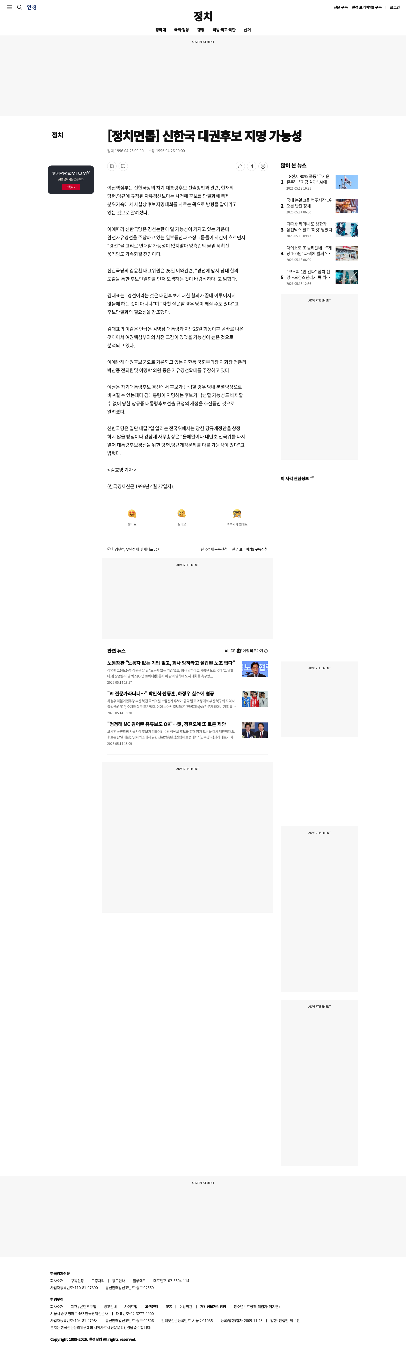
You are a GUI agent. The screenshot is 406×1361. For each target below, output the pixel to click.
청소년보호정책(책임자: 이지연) (257, 1306)
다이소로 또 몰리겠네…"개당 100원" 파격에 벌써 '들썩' (309, 253)
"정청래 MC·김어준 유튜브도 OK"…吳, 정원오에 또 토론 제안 (166, 724)
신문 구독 (341, 7)
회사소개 (56, 1280)
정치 (202, 16)
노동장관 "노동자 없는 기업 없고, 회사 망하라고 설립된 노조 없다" (171, 662)
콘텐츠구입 (88, 1306)
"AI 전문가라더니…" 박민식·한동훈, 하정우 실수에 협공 (160, 693)
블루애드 (139, 1280)
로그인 (395, 7)
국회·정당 (181, 29)
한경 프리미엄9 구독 (367, 7)
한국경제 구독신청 (214, 549)
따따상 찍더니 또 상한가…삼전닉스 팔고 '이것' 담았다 (309, 227)
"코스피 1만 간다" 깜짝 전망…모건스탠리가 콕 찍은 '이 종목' (308, 277)
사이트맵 (130, 1306)
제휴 (74, 1306)
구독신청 (77, 1280)
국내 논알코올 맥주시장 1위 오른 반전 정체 (309, 203)
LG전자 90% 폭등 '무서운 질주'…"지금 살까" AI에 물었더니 (309, 182)
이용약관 (185, 1306)
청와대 (160, 29)
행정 (200, 29)
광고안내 (118, 1280)
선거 (247, 29)
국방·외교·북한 (224, 29)
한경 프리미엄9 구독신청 (250, 549)
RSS (169, 1306)
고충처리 (97, 1280)
